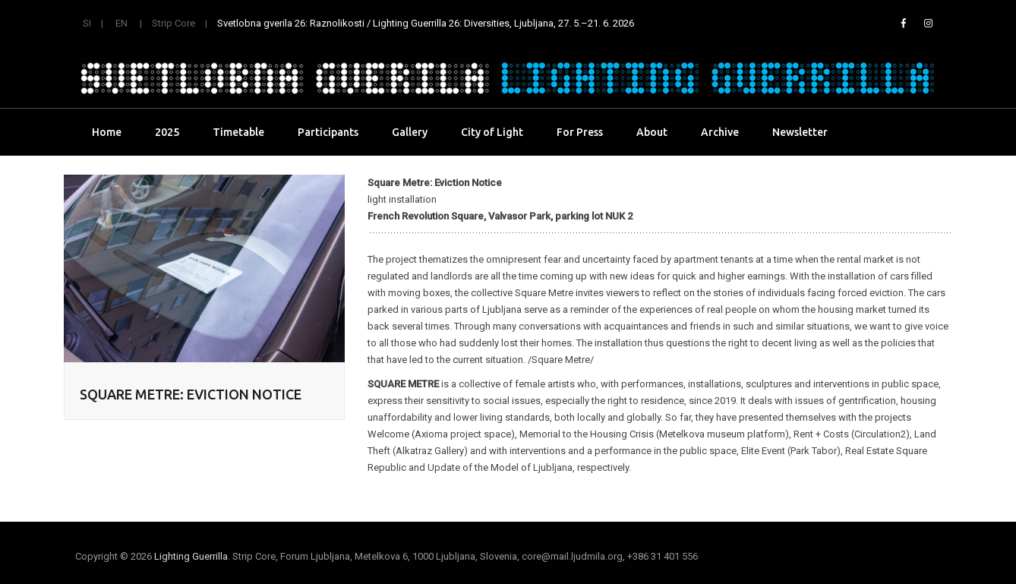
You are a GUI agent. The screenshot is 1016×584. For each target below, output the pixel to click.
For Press (580, 132)
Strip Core (173, 23)
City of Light (492, 132)
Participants (328, 132)
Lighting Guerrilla (191, 556)
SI (87, 23)
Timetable (238, 132)
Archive (720, 132)
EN (121, 23)
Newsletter (800, 132)
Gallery (410, 132)
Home (106, 132)
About (651, 132)
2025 (167, 132)
